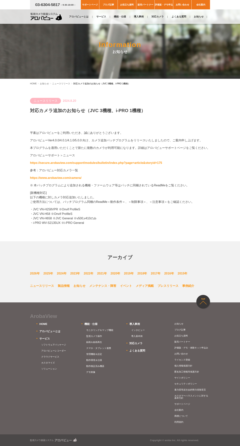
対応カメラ (158, 16)
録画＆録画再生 (94, 342)
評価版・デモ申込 (164, 4)
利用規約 (178, 422)
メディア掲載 (145, 285)
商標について (181, 416)
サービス (101, 16)
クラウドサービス (50, 356)
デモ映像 (90, 372)
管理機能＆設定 (94, 354)
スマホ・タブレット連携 (98, 348)
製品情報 (64, 285)
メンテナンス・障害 (102, 285)
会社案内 (200, 4)
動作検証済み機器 (95, 366)
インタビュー (138, 330)
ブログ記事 (108, 4)
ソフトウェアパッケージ (53, 344)
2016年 (169, 273)
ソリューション (49, 368)
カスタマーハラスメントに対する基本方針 (191, 396)
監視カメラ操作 (94, 336)
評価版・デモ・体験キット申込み (191, 347)
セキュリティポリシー (185, 383)
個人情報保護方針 (183, 365)
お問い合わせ (182, 4)
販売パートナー (145, 4)
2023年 (75, 273)
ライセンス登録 (182, 359)
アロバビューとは (78, 16)
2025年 (48, 273)
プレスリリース (168, 285)
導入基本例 (136, 336)
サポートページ (90, 4)
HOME (43, 323)
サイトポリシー (182, 377)
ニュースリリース (42, 285)
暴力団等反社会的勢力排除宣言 (190, 389)
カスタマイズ (48, 362)
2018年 (142, 273)
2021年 (102, 273)
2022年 (88, 273)
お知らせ (199, 16)
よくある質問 (179, 16)
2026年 (35, 273)
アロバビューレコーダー (53, 350)
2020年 (115, 273)
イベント (126, 285)
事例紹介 (188, 285)
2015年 (183, 273)
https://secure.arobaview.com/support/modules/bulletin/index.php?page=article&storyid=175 (96, 162)
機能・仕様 (120, 16)
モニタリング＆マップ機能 (99, 330)
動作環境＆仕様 (94, 360)
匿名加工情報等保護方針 (186, 371)
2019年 (129, 273)
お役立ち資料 (127, 4)
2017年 (155, 273)
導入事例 (139, 16)
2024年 (62, 273)
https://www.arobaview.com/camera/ (55, 177)
